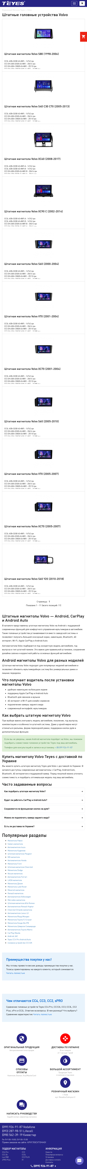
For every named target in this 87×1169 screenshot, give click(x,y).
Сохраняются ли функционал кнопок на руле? (26, 808)
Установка (50, 1157)
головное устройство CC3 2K (20, 943)
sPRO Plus (6, 1160)
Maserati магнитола (16, 890)
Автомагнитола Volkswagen (19, 896)
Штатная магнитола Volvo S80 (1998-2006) (31, 53)
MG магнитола (14, 857)
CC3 (23, 1152)
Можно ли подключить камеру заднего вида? (26, 817)
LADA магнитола (15, 880)
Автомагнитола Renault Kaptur (21, 906)
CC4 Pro (5, 1152)
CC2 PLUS (26, 1157)
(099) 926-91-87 (44, 1165)
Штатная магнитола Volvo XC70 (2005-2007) (32, 526)
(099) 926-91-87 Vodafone (18, 1127)
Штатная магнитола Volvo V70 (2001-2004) (31, 316)
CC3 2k (5, 1154)
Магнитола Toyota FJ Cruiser (20, 919)
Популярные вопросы (54, 1154)
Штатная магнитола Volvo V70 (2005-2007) (31, 473)
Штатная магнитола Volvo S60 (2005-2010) (31, 421)
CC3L (24, 1154)
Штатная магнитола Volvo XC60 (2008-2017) (32, 158)
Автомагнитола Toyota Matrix (20, 929)
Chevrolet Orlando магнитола (20, 910)
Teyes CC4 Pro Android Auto (19, 939)
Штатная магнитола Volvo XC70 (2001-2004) (32, 368)
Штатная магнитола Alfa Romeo (21, 903)
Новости (49, 1152)
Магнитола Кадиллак (17, 850)
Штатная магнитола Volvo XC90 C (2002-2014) (33, 211)
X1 (23, 1160)
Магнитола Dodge (15, 870)
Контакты (49, 1162)
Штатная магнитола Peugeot (20, 854)
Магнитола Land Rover (17, 886)
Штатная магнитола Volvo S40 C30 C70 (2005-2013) (37, 106)
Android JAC (13, 936)
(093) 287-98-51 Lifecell (17, 1131)
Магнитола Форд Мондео (18, 916)
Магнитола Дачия (15, 883)
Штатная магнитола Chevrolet (20, 867)
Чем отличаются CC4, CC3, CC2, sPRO (34, 1001)
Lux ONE (5, 1157)
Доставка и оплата (53, 1160)
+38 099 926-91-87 (63, 747)
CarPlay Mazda (14, 933)
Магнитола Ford (14, 863)
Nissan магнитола (15, 873)
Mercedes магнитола (16, 900)
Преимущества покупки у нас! (29, 959)
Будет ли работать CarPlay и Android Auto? (25, 800)
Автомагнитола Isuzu (16, 847)
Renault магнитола (15, 893)
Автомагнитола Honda (17, 860)
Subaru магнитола (15, 844)
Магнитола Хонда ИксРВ (18, 923)
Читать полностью (15, 973)
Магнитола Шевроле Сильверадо (22, 926)
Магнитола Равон (15, 840)
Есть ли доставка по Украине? (19, 826)
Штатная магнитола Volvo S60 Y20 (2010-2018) (34, 578)
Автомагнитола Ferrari (17, 877)
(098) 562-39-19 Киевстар (19, 1135)
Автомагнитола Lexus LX (18, 913)
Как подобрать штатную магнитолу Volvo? (25, 791)
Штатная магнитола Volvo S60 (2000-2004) (31, 263)
